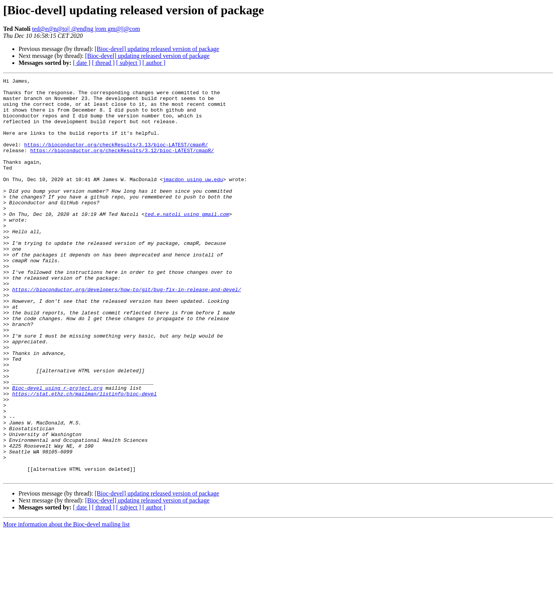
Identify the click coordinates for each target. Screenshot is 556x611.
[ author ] (154, 62)
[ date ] (81, 62)
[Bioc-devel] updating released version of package (157, 49)
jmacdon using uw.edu (193, 200)
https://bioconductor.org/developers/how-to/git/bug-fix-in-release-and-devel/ (126, 332)
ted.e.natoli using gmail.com (187, 241)
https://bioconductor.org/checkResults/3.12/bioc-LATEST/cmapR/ (122, 165)
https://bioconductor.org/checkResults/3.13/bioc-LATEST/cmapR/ (116, 158)
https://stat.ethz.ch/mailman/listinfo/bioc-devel (84, 457)
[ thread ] (103, 62)
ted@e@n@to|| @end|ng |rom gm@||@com (86, 28)
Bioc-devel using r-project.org (57, 450)
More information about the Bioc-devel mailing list (66, 604)
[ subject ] (128, 62)
